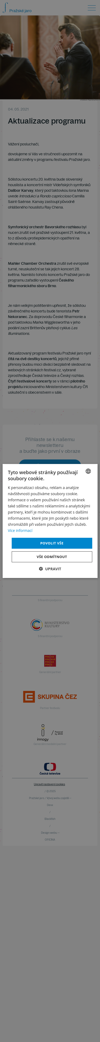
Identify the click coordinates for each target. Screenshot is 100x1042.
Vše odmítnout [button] (52, 556)
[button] (50, 568)
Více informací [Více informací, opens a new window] (20, 530)
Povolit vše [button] (51, 542)
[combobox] (88, 471)
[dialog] (49, 521)
